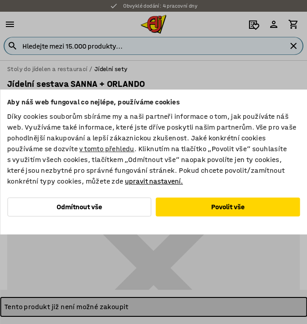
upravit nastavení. (154, 181)
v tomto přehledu (106, 148)
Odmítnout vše (79, 206)
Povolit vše (228, 206)
